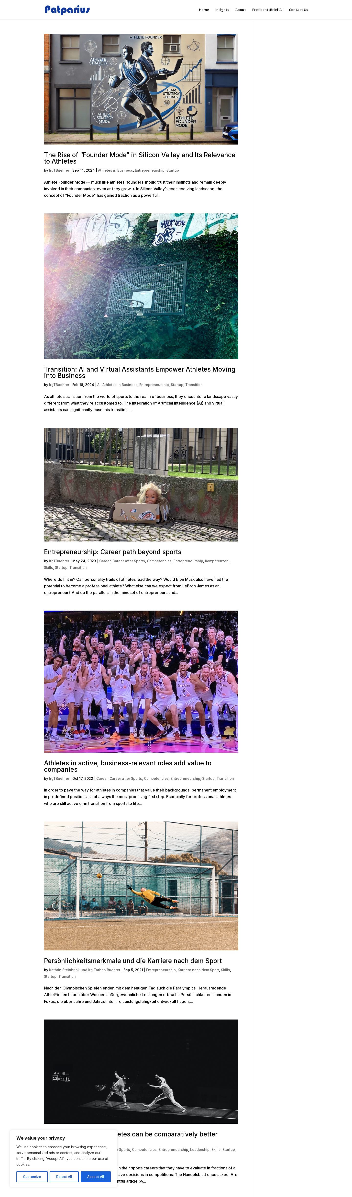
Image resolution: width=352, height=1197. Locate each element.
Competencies (159, 561)
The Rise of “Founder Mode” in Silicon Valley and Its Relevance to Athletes (139, 158)
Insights (222, 10)
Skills (48, 567)
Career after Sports (128, 561)
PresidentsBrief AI (267, 10)
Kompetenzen (217, 561)
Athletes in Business (115, 170)
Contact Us (298, 10)
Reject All (64, 1177)
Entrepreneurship (150, 170)
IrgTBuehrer (59, 170)
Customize (32, 1177)
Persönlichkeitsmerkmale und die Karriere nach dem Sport (133, 961)
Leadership (199, 1149)
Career (104, 561)
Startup (172, 170)
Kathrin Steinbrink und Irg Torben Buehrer (84, 970)
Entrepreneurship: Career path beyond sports (112, 552)
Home (204, 10)
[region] (63, 1158)
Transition (194, 385)
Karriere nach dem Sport (198, 970)
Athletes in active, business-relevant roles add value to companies (127, 766)
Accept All (95, 1177)
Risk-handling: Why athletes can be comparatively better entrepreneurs (131, 1137)
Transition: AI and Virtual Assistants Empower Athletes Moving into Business (139, 372)
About (240, 10)
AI (98, 385)
